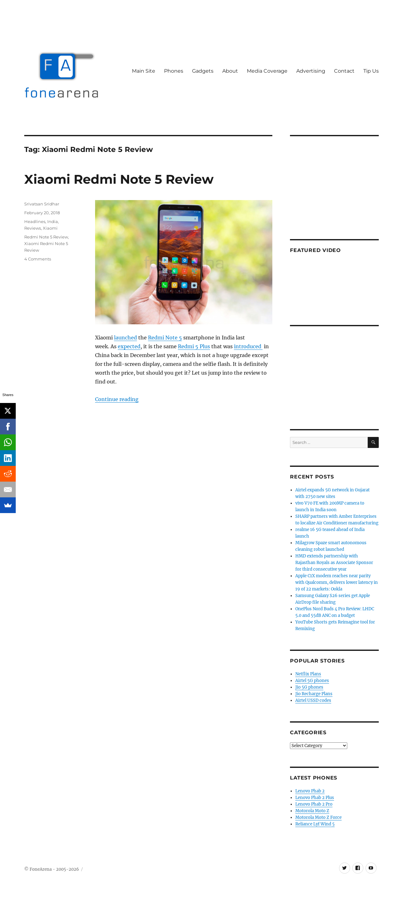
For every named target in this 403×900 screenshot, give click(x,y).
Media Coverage (267, 71)
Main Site (143, 71)
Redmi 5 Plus (194, 346)
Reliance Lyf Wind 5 (315, 824)
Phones (173, 71)
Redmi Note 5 (165, 337)
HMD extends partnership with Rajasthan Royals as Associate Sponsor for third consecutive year (334, 562)
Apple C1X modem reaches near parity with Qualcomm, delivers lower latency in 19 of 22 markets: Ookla (336, 582)
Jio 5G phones (309, 687)
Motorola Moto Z (312, 810)
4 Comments (37, 258)
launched (125, 337)
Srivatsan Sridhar (41, 203)
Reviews (32, 228)
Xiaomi (50, 228)
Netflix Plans (308, 674)
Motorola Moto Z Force (318, 817)
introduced (248, 346)
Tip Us (371, 71)
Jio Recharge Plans (313, 693)
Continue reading (117, 399)
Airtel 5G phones (312, 680)
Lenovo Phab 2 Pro (313, 804)
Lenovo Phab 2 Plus (314, 797)
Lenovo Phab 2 (310, 791)
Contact (344, 71)
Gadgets (202, 71)
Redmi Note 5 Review (46, 236)
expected (129, 346)
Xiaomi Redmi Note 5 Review (118, 179)
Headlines (34, 221)
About (230, 71)
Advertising (310, 71)
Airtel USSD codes (313, 700)
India (52, 221)
